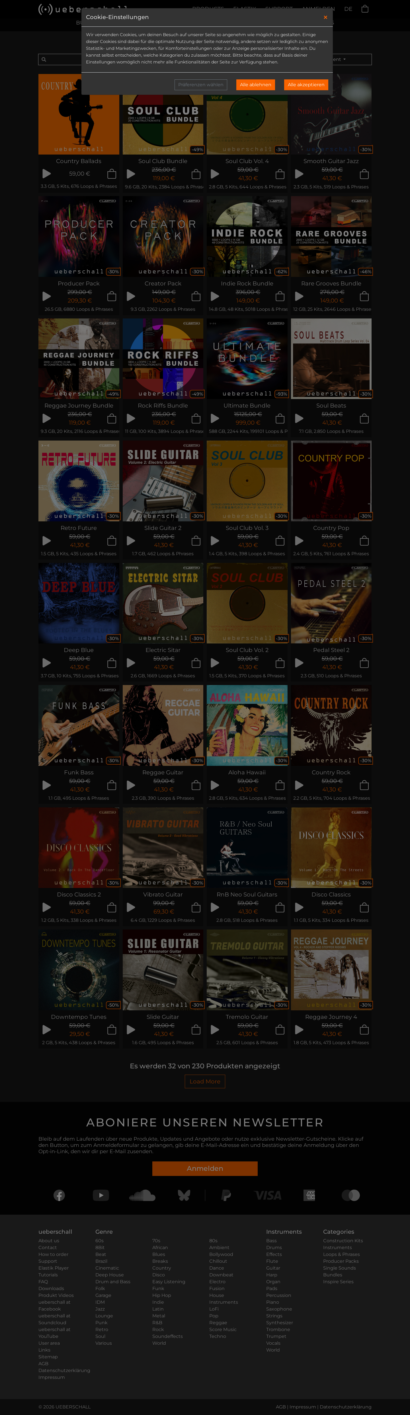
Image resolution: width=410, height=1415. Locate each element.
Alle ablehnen (255, 84)
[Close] (325, 17)
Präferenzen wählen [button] (201, 84)
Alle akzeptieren (306, 84)
